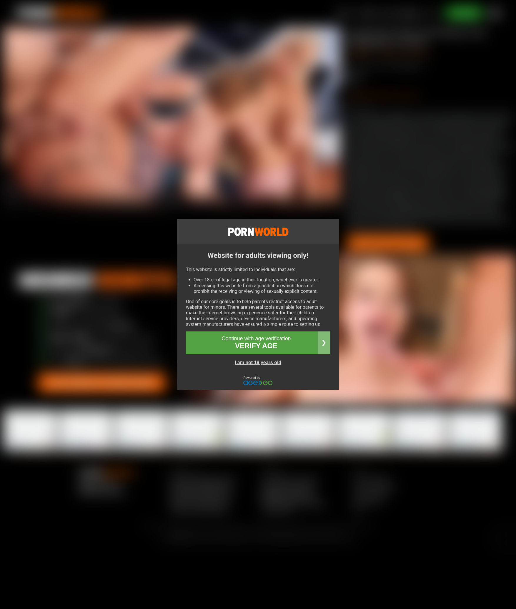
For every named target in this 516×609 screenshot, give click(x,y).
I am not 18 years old (258, 362)
